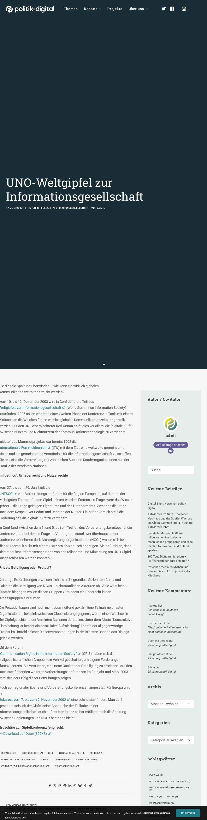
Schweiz (45, 694)
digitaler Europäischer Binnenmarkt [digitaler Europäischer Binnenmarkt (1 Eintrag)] (170, 723)
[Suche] (171, 405)
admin (101, 175)
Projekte (114, 9)
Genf (50, 688)
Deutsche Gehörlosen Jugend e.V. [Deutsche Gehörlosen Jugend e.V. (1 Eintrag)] (169, 716)
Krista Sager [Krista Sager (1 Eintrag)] (158, 771)
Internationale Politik (72, 688)
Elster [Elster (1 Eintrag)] (172, 731)
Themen (71, 9)
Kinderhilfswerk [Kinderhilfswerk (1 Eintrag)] (160, 764)
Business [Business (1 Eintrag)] (156, 710)
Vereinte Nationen (86, 694)
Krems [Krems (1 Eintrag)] (182, 764)
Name (12, 797)
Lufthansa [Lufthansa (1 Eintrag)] (180, 771)
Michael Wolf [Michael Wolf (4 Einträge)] (158, 784)
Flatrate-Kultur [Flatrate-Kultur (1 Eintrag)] (160, 745)
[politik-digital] (30, 9)
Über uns (138, 9)
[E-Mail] (171, 386)
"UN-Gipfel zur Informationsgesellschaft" (60, 175)
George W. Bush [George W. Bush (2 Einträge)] (159, 751)
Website (101, 797)
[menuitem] (70, 9)
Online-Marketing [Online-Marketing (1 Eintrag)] (161, 797)
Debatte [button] (92, 9)
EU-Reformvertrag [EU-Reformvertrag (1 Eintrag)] (161, 738)
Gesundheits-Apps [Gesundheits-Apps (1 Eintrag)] (161, 758)
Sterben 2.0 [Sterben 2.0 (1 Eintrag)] (182, 804)
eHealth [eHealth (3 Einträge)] (155, 731)
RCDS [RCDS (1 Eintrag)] (182, 797)
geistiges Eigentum (32, 688)
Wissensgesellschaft (67, 701)
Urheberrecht (63, 694)
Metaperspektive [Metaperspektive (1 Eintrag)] (160, 777)
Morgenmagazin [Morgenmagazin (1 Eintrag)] (160, 790)
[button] (200, 9)
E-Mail (56, 797)
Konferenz (96, 688)
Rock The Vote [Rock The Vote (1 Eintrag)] (159, 804)
